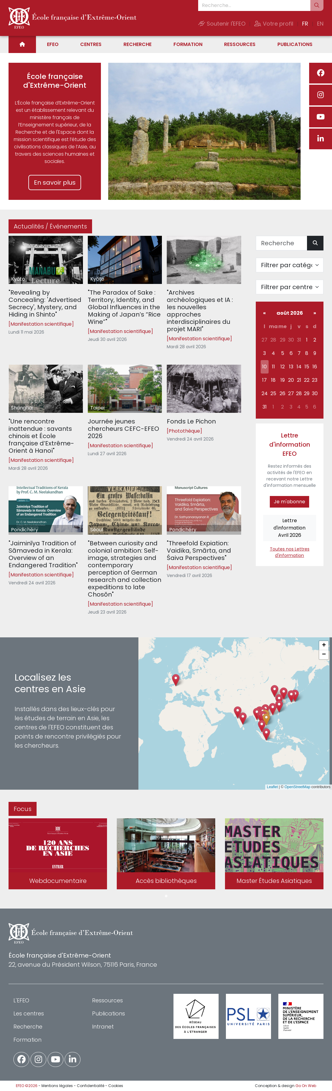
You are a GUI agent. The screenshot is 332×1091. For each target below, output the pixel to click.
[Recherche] (281, 243)
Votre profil (273, 23)
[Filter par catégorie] (289, 265)
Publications (294, 44)
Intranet (103, 1026)
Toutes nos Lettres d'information (289, 552)
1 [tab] (166, 896)
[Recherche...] (254, 5)
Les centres (28, 1013)
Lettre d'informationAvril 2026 (289, 528)
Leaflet (272, 787)
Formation (187, 44)
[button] (266, 719)
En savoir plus (55, 182)
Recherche (137, 44)
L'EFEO (21, 1000)
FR (305, 23)
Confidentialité (90, 1085)
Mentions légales (57, 1085)
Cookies (115, 1085)
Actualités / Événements (50, 226)
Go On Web (305, 1085)
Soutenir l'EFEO (221, 23)
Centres (91, 44)
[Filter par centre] (289, 287)
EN (320, 23)
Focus (22, 809)
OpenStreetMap (297, 787)
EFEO (53, 44)
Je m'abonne (289, 501)
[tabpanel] (58, 855)
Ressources (239, 44)
